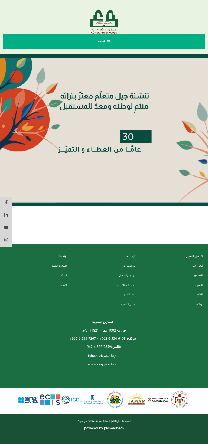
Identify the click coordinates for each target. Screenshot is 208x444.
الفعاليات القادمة (59, 266)
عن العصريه (129, 266)
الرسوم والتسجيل (127, 275)
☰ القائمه (104, 41)
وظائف (199, 304)
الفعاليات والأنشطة (126, 285)
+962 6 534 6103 (112, 338)
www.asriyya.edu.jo (102, 364)
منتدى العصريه (128, 304)
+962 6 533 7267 (83, 338)
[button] (15, 130)
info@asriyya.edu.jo (102, 355)
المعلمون (198, 275)
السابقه (64, 275)
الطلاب (199, 294)
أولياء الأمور (197, 266)
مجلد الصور (129, 294)
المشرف (199, 285)
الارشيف (63, 285)
